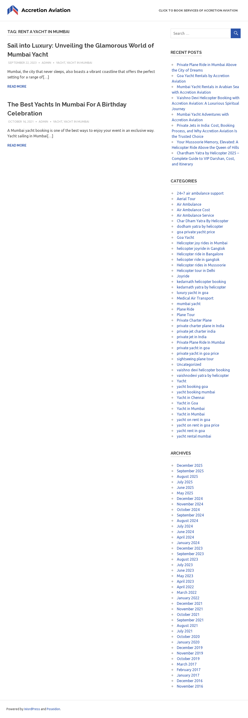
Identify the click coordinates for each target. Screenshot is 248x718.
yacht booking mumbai (196, 392)
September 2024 (190, 515)
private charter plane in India (200, 326)
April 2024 (185, 537)
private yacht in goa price (198, 353)
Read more (16, 86)
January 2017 (188, 675)
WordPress (32, 709)
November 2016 (190, 686)
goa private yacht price (196, 232)
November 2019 (190, 653)
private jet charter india (196, 331)
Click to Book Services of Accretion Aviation (198, 10)
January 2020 (188, 642)
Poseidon (53, 709)
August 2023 (187, 559)
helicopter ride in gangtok (198, 259)
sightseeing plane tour (195, 359)
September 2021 (190, 620)
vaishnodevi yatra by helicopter (203, 375)
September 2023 (190, 554)
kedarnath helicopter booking (201, 282)
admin (46, 62)
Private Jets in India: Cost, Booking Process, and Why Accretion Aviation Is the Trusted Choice (204, 130)
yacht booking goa (192, 386)
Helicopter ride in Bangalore (200, 254)
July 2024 (185, 526)
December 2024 (190, 498)
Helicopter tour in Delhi (196, 270)
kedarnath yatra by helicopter (201, 287)
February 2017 (189, 670)
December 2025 (190, 465)
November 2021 (190, 609)
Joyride (183, 276)
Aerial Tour (186, 199)
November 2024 (190, 504)
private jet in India (192, 337)
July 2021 (185, 631)
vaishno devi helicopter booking (203, 370)
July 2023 (185, 565)
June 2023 (185, 570)
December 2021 (190, 603)
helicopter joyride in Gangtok (201, 248)
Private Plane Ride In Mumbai (201, 342)
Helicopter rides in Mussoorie (201, 265)
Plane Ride (185, 309)
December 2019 (190, 648)
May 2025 (185, 493)
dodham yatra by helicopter (200, 226)
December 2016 (190, 681)
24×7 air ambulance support (200, 193)
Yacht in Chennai (190, 397)
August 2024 (187, 521)
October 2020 (188, 636)
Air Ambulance (189, 204)
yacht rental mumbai (194, 436)
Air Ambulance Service (195, 215)
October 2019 (188, 659)
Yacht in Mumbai (79, 62)
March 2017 (187, 664)
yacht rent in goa (191, 431)
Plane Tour (186, 315)
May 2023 (185, 576)
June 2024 (185, 532)
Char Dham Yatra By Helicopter (202, 221)
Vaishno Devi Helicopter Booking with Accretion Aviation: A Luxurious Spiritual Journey (205, 103)
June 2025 (185, 487)
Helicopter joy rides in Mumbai (202, 243)
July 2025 (185, 482)
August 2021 (187, 625)
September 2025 (190, 471)
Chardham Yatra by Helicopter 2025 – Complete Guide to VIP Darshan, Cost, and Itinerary (205, 158)
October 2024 (188, 510)
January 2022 (188, 598)
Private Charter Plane (194, 320)
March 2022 (187, 592)
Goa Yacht (185, 237)
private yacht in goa (193, 348)
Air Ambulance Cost (193, 210)
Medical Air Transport (195, 298)
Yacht (60, 62)
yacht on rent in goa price (198, 425)
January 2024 (188, 543)
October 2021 (188, 614)
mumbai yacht (189, 304)
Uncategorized (189, 364)
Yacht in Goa (187, 403)
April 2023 (185, 581)
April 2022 (185, 587)
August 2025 (187, 476)
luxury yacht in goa (192, 293)
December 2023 (190, 548)
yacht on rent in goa (193, 420)
